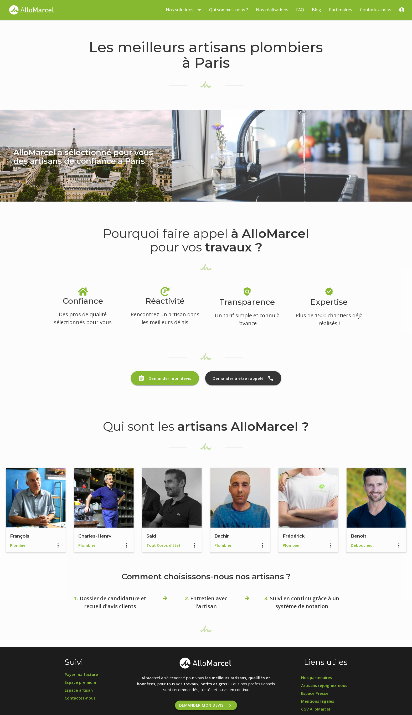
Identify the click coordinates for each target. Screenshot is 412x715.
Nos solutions (183, 10)
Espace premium (80, 682)
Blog (316, 10)
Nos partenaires (316, 677)
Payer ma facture (81, 674)
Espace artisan (79, 690)
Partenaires (340, 10)
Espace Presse (314, 693)
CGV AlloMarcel (315, 709)
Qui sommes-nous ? (228, 10)
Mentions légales (317, 701)
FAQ (300, 10)
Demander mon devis (165, 378)
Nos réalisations (272, 10)
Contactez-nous (375, 10)
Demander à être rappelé (243, 378)
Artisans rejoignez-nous (324, 685)
